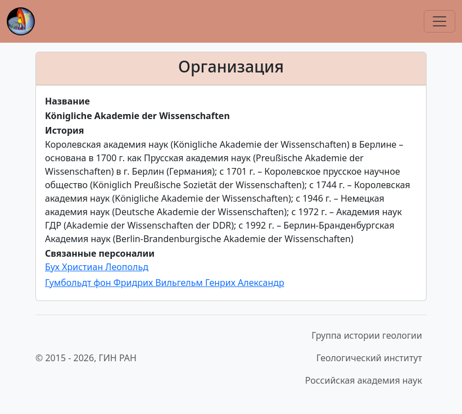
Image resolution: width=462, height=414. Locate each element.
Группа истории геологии (366, 335)
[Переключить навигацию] (439, 21)
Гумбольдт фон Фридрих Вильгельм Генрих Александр (164, 282)
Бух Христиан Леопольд (96, 267)
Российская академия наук (363, 380)
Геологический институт (369, 358)
